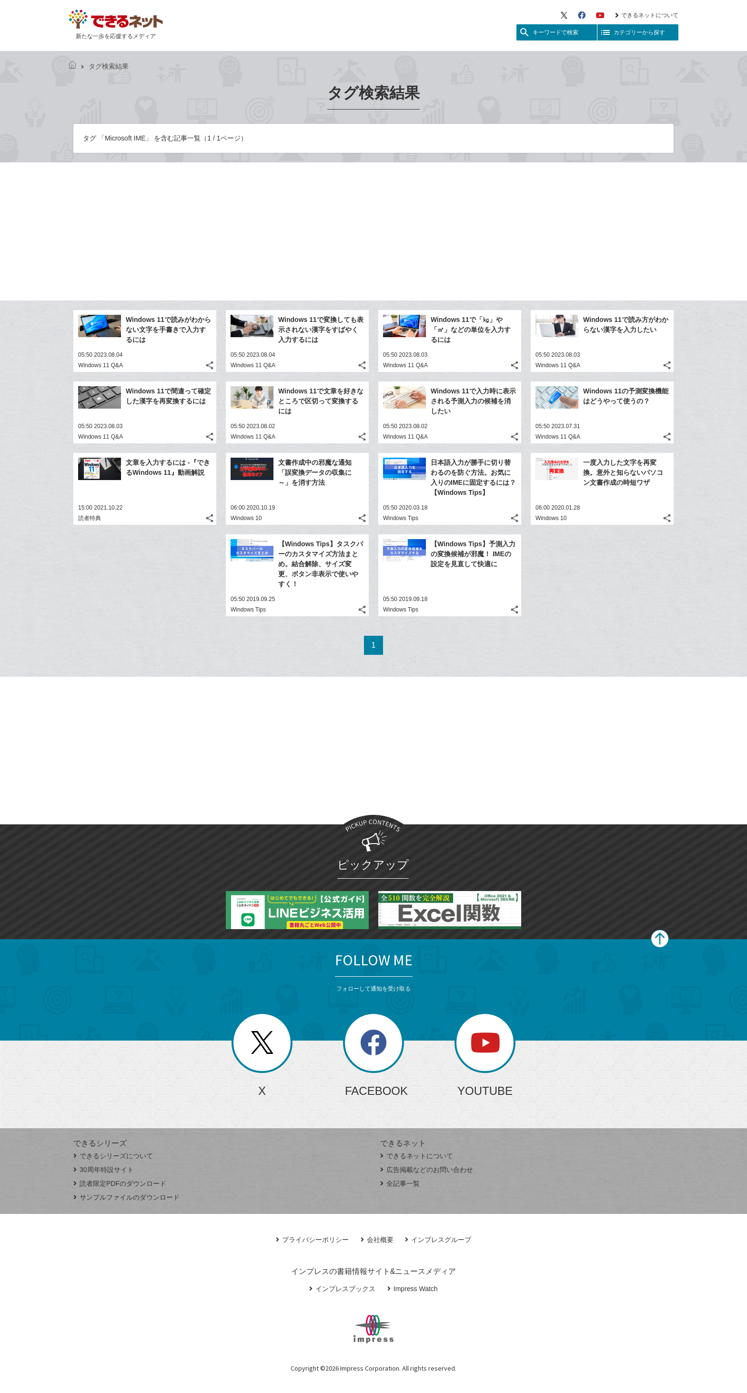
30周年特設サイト (103, 1169)
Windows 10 (246, 518)
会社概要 (377, 1239)
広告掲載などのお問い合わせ (426, 1169)
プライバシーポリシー (312, 1239)
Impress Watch (412, 1289)
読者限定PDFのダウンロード (119, 1183)
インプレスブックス (342, 1289)
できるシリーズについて (113, 1156)
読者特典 (89, 518)
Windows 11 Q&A (100, 365)
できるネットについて (646, 15)
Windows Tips (400, 518)
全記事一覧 (400, 1183)
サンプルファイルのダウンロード (126, 1197)
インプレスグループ (438, 1239)
